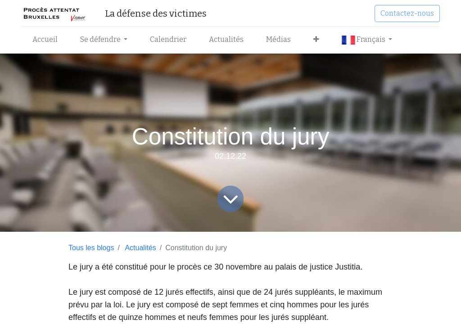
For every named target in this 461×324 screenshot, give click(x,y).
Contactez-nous (407, 13)
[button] (316, 39)
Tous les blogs (91, 248)
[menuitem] (45, 39)
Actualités (140, 248)
